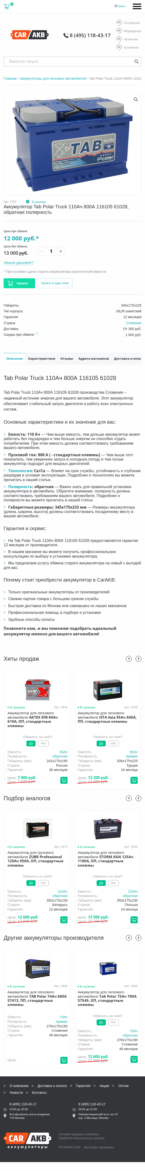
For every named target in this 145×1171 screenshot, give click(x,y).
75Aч (134, 1030)
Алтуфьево (128, 23)
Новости (16, 1092)
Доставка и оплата (52, 1085)
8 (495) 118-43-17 (92, 35)
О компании (19, 1085)
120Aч (63, 891)
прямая (132, 755)
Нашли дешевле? (19, 261)
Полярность (20, 486)
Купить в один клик (56, 283)
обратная (60, 755)
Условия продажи (71, 1133)
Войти (121, 6)
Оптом (123, 1085)
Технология (20, 470)
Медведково (128, 31)
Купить (22, 282)
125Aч (133, 891)
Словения (133, 322)
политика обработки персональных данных (82, 1135)
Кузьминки (127, 47)
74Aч (64, 1016)
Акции (104, 1085)
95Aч (134, 751)
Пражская (127, 39)
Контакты (39, 1092)
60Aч (64, 751)
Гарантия (83, 1085)
